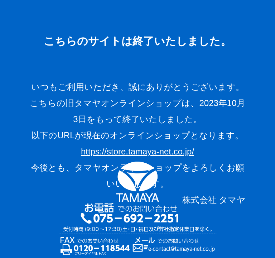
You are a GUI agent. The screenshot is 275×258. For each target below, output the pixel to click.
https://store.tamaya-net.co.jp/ (137, 151)
